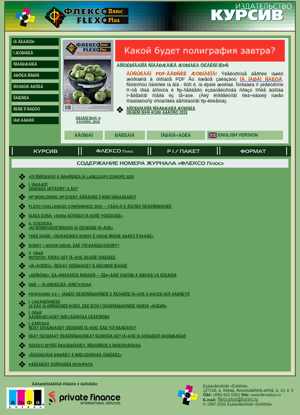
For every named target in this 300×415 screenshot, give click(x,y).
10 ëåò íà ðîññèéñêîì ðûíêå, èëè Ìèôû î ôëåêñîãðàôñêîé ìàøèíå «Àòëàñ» (98, 306)
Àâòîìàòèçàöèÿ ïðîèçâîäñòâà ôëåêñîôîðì (69, 317)
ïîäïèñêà (21, 98)
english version (238, 135)
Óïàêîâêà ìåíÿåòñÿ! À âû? (53, 189)
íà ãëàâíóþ (23, 42)
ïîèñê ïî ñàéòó (26, 109)
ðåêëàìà (124, 135)
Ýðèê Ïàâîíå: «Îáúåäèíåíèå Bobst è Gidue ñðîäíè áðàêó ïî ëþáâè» (91, 236)
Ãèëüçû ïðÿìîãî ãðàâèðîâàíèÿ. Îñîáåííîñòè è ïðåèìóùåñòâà (85, 346)
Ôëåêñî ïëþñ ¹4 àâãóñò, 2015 (88, 119)
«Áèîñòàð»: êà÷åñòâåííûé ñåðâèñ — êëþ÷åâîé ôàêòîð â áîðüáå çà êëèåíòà (102, 275)
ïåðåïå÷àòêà (176, 135)
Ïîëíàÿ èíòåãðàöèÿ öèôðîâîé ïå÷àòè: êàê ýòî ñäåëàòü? (82, 328)
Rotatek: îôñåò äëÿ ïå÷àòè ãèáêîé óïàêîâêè (72, 258)
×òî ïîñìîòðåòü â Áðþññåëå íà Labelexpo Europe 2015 (81, 177)
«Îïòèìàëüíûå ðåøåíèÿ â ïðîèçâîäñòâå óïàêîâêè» (75, 355)
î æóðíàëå (23, 53)
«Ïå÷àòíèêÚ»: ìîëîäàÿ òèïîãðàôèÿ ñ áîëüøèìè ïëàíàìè (78, 266)
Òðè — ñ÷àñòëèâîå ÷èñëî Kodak (60, 285)
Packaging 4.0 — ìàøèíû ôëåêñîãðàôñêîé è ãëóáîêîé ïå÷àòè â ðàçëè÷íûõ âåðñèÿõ (109, 294)
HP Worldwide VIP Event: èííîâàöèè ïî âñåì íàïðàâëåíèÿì (82, 197)
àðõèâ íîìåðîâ (26, 75)
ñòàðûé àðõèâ (28, 87)
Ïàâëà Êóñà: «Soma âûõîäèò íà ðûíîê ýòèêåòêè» (76, 216)
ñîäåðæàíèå (25, 64)
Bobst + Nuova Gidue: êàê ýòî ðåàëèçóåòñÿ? (74, 246)
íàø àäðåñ (23, 120)
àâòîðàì (83, 135)
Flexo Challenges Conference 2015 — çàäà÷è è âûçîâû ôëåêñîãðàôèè (100, 207)
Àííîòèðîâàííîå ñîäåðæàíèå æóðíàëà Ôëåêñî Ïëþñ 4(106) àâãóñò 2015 (160, 110)
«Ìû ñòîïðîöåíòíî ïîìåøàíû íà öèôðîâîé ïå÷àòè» (71, 228)
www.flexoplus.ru (266, 395)
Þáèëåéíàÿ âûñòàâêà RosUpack (61, 364)
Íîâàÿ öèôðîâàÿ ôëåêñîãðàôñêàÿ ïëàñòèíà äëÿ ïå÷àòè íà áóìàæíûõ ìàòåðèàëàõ (107, 336)
